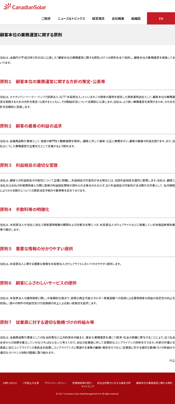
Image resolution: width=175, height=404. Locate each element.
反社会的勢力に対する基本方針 (114, 383)
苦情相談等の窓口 (82, 383)
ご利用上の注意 (30, 383)
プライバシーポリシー (55, 383)
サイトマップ (87, 386)
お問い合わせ (10, 383)
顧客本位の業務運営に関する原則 (154, 383)
